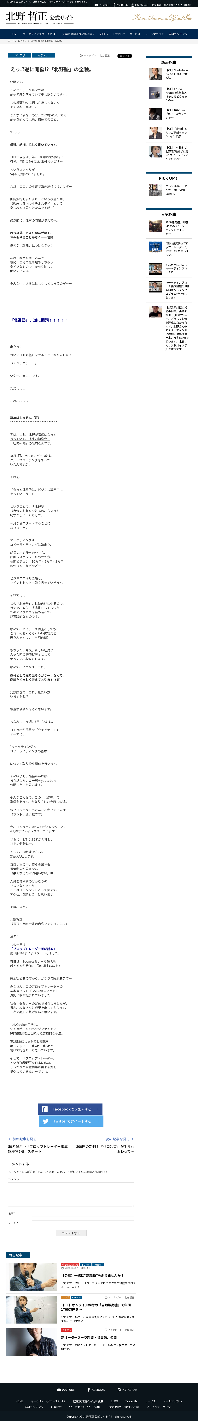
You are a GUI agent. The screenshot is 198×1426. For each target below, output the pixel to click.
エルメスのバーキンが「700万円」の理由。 (176, 189)
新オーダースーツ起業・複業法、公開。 (90, 1342)
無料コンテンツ (178, 34)
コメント (13, 1179)
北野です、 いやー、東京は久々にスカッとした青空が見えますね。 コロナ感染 (98, 1323)
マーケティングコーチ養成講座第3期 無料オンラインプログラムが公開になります (177, 289)
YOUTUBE (102, 5)
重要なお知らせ (70, 1269)
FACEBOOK (120, 5)
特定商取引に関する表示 (124, 1411)
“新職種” (98, 1269)
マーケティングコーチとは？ (40, 34)
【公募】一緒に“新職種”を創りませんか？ (92, 1280)
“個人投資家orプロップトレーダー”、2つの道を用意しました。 (177, 249)
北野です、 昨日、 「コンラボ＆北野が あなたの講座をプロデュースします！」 (98, 1290)
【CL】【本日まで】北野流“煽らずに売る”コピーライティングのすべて (177, 153)
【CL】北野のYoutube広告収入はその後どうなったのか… (176, 94)
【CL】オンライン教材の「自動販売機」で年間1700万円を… (96, 1312)
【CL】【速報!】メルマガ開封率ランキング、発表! (176, 132)
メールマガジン (154, 34)
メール (13, 1228)
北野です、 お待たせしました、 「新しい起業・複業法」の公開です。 (98, 1351)
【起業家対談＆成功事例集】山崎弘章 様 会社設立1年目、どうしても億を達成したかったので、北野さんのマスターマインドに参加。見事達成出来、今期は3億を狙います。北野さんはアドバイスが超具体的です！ (177, 328)
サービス (135, 34)
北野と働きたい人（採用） (178, 4)
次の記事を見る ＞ (120, 1138)
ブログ (65, 1302)
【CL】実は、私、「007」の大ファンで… (177, 114)
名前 (11, 1218)
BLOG (114, 1406)
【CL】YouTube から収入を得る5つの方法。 (177, 74)
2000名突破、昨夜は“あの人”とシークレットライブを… (177, 228)
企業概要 (156, 4)
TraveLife (119, 34)
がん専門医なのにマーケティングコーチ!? (176, 268)
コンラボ (19, 55)
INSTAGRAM (139, 5)
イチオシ (43, 55)
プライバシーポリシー (159, 1411)
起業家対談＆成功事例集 (88, 1406)
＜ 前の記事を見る (22, 1138)
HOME (14, 34)
